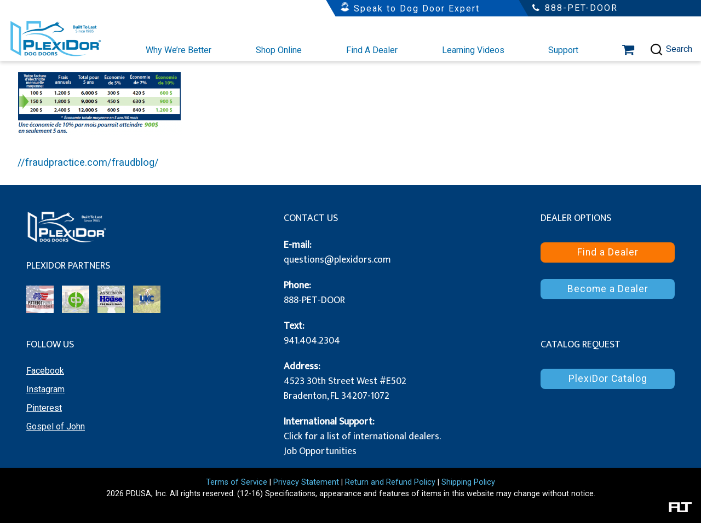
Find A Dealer (372, 50)
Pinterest (44, 408)
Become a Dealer (607, 288)
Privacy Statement (306, 482)
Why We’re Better (178, 50)
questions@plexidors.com (337, 260)
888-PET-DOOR (314, 300)
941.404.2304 (312, 341)
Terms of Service (236, 482)
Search (671, 49)
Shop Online (279, 50)
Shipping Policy (468, 482)
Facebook (45, 370)
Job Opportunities (320, 451)
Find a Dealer (608, 252)
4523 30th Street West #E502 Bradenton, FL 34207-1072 (345, 388)
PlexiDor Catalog (607, 378)
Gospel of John (55, 426)
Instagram (45, 389)
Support (563, 50)
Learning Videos (473, 50)
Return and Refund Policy (390, 482)
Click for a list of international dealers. (362, 436)
